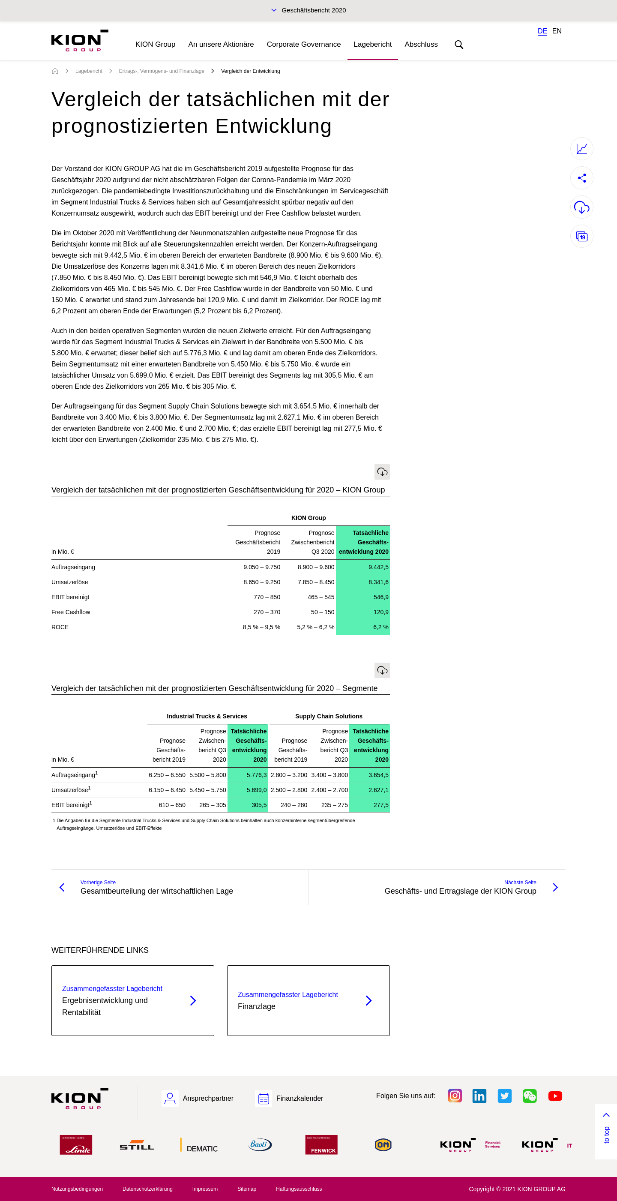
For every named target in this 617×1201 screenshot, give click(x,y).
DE (542, 31)
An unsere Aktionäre (221, 44)
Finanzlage (293, 1000)
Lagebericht (373, 44)
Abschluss (420, 44)
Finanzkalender (299, 1098)
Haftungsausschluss (299, 1189)
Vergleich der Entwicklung (250, 71)
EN (557, 31)
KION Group (155, 44)
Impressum (205, 1189)
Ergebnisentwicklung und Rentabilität (117, 1000)
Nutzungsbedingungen (77, 1189)
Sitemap (246, 1189)
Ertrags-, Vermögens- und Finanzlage (161, 71)
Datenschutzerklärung (148, 1189)
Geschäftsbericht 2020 (314, 10)
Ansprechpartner (208, 1098)
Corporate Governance (304, 44)
